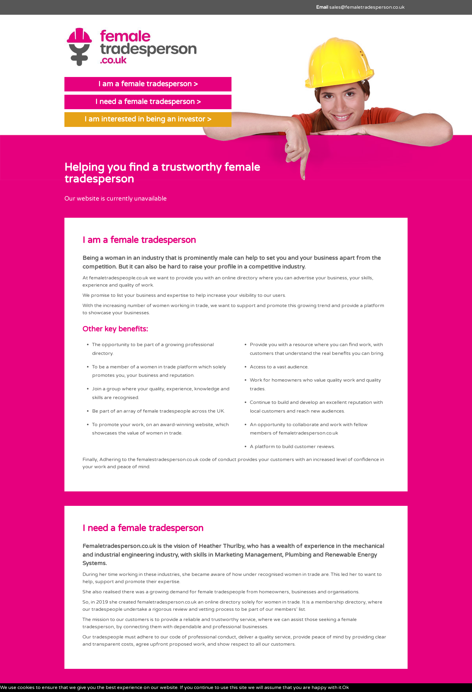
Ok (345, 687)
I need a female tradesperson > (148, 101)
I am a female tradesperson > (148, 84)
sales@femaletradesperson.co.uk (367, 7)
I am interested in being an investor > (148, 119)
